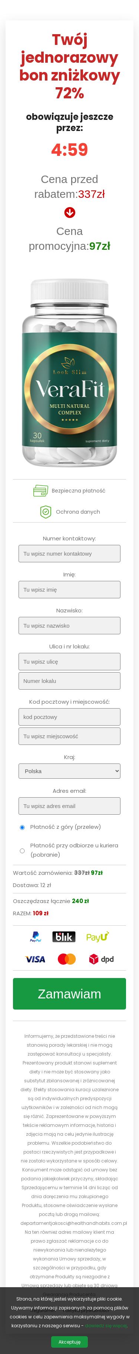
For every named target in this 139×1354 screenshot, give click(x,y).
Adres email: (69, 791)
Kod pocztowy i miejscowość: (69, 702)
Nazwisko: (69, 610)
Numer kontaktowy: (69, 538)
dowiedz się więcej (106, 1325)
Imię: (69, 574)
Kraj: (69, 757)
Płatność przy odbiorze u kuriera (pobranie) (74, 849)
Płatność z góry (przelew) (65, 827)
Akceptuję (69, 1342)
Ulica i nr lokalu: (69, 646)
